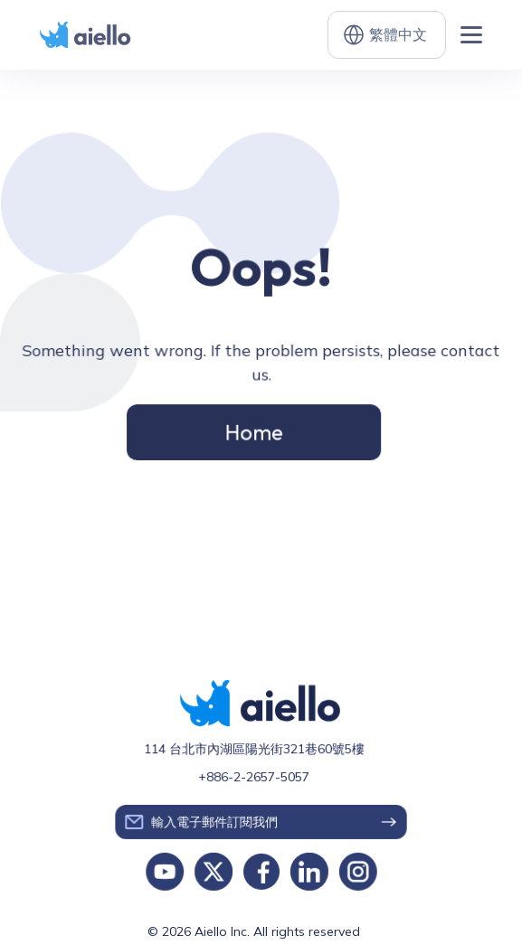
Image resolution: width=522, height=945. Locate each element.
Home (253, 430)
